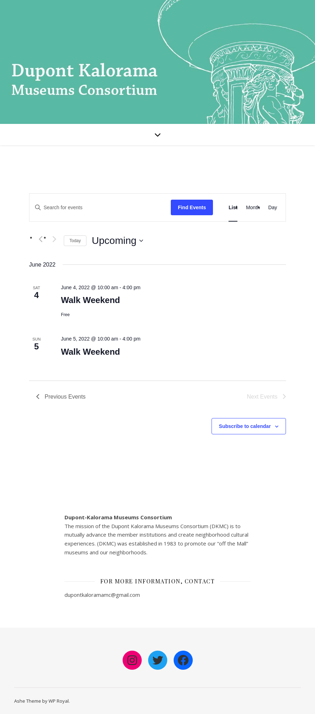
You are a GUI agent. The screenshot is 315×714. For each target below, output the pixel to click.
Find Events (192, 207)
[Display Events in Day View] (272, 207)
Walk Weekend (90, 300)
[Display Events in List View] (233, 207)
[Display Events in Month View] (253, 207)
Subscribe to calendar (245, 426)
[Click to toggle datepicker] (117, 241)
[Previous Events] (40, 239)
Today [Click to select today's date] (75, 240)
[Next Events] (54, 239)
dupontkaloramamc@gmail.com (102, 594)
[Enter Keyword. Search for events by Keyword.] (100, 207)
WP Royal (59, 701)
